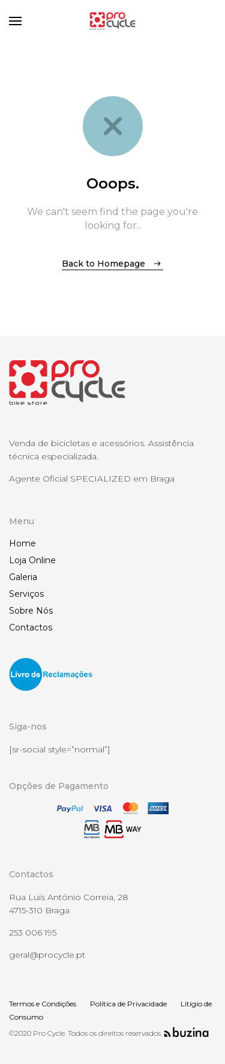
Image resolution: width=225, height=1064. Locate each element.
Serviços (26, 593)
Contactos (30, 627)
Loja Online (32, 560)
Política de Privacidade (128, 1003)
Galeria (23, 577)
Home (22, 543)
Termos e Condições (42, 1003)
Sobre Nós (31, 610)
